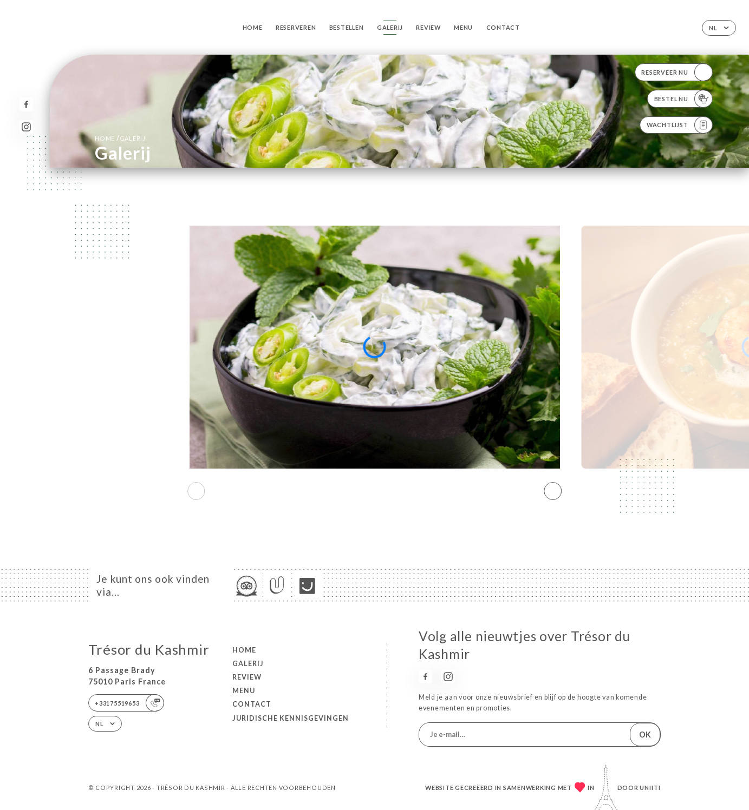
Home (253, 27)
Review (428, 27)
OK (645, 734)
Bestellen (346, 27)
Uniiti (650, 787)
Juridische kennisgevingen (290, 718)
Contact (503, 27)
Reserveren (296, 27)
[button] (553, 491)
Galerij (390, 27)
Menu (463, 27)
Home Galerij (120, 138)
